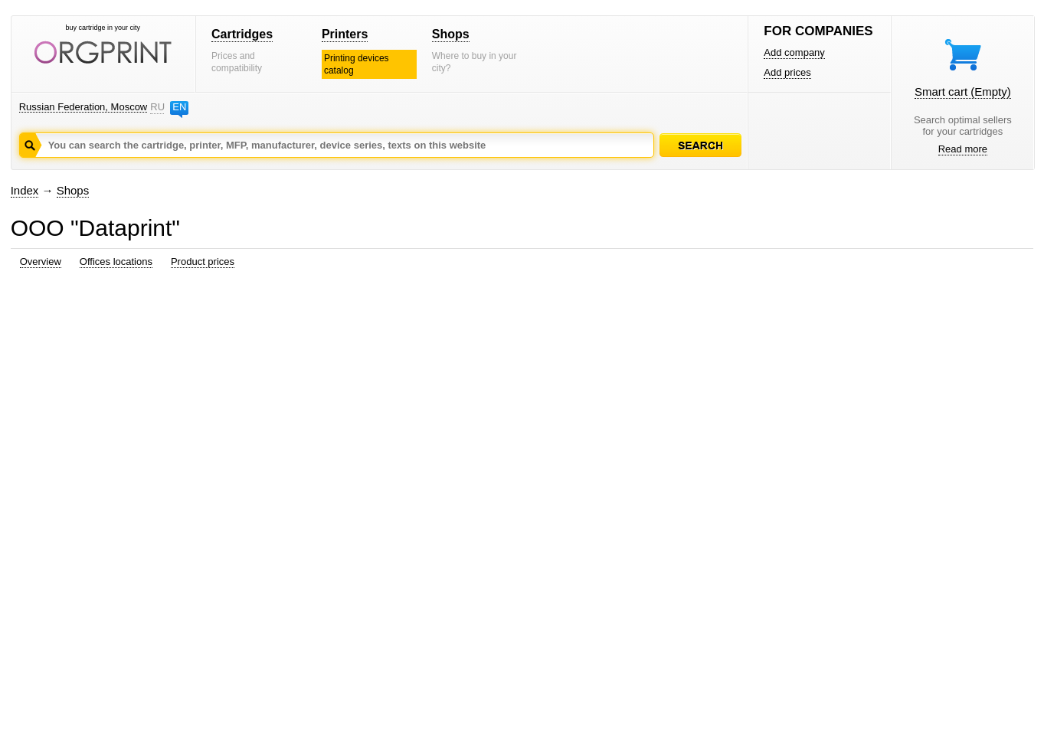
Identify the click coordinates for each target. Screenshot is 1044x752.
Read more (962, 149)
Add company (794, 52)
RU (157, 107)
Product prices (202, 261)
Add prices (787, 72)
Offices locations (116, 261)
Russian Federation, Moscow (83, 107)
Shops (451, 34)
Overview (40, 261)
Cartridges (242, 34)
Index (25, 190)
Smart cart (963, 91)
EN (179, 107)
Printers (345, 34)
